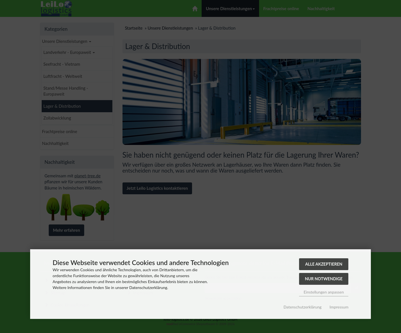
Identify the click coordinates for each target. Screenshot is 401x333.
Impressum (338, 307)
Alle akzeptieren (323, 264)
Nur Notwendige (324, 278)
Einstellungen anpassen (324, 292)
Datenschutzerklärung (303, 307)
